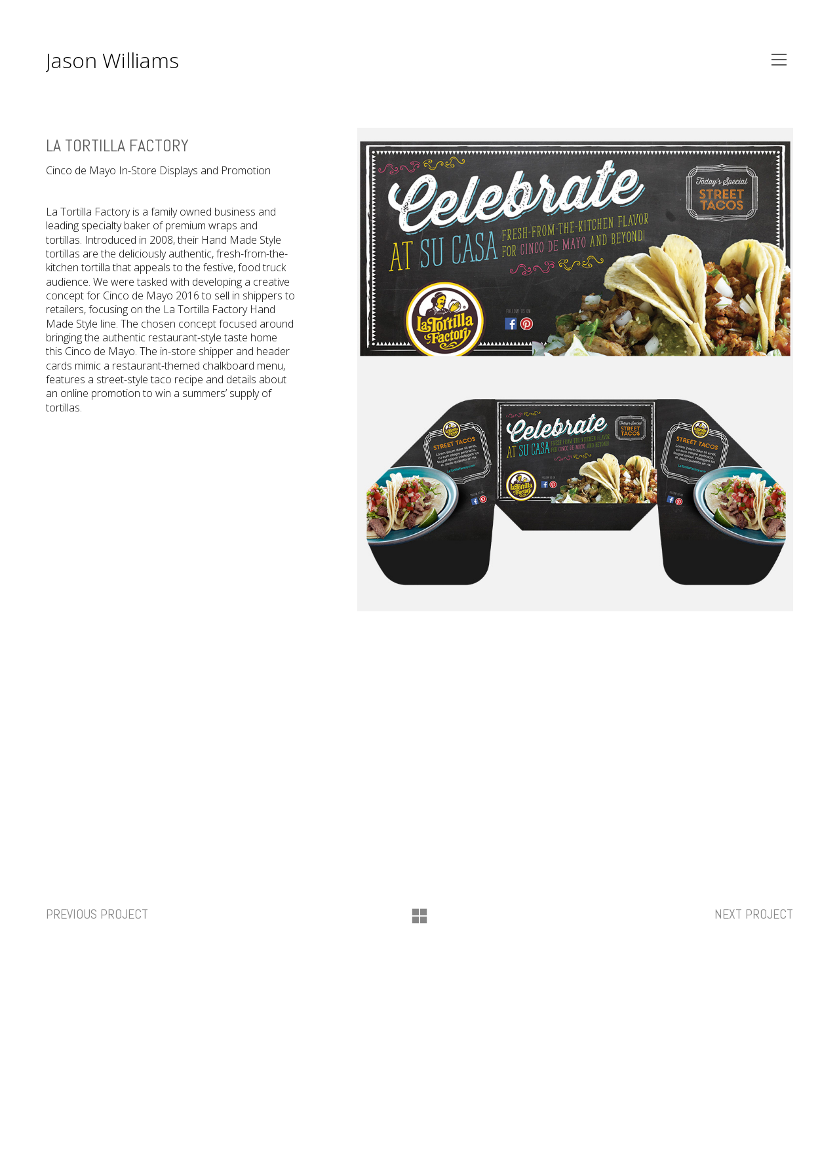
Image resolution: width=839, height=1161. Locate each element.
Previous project (97, 914)
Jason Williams (112, 60)
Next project (753, 914)
